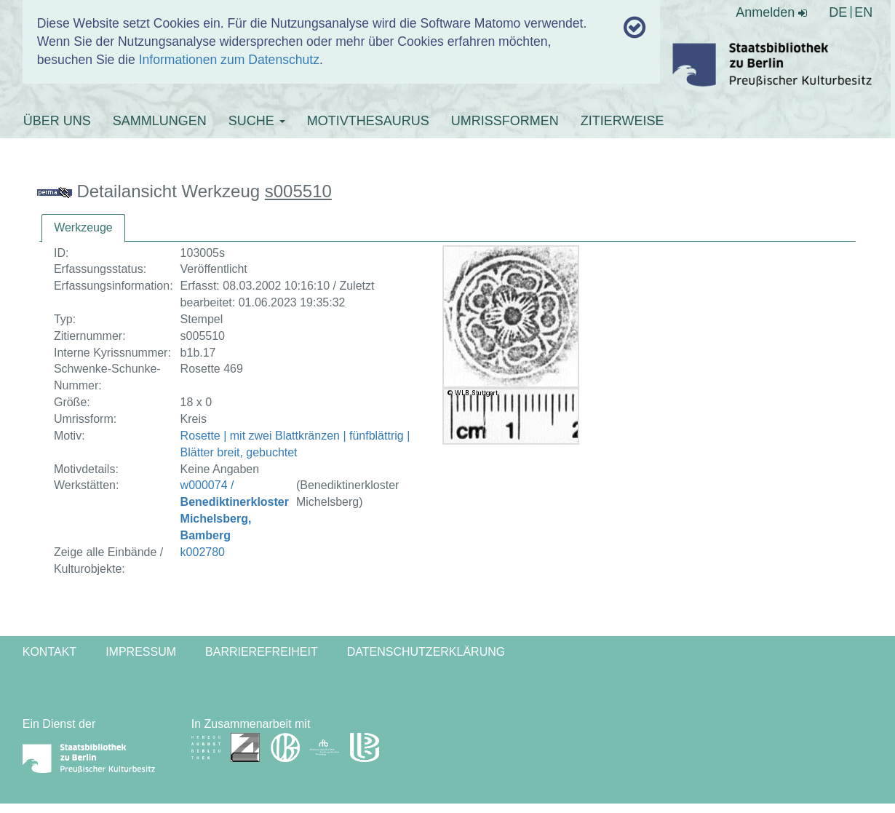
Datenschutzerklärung (426, 652)
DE (838, 12)
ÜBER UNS (57, 121)
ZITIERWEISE (622, 121)
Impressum (141, 652)
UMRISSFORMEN (505, 121)
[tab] (83, 228)
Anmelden (771, 12)
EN (863, 12)
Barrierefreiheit (261, 652)
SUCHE (256, 121)
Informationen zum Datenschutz (229, 59)
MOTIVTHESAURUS (368, 121)
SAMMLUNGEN (160, 121)
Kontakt (49, 652)
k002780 (202, 552)
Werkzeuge (83, 227)
